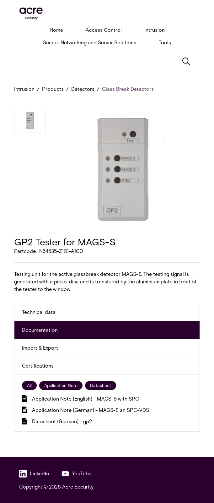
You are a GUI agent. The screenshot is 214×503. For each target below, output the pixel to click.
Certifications (38, 366)
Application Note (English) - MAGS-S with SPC (80, 398)
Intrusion (154, 30)
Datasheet (100, 385)
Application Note (61, 385)
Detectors (82, 89)
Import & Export (40, 348)
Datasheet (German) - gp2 (57, 421)
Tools (165, 42)
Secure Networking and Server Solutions (89, 42)
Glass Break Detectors (128, 89)
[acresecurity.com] (107, 14)
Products (53, 89)
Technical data (39, 312)
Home (56, 30)
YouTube (77, 473)
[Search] (186, 61)
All (29, 385)
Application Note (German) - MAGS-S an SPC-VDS (85, 410)
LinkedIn (34, 473)
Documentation (40, 330)
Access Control (104, 30)
